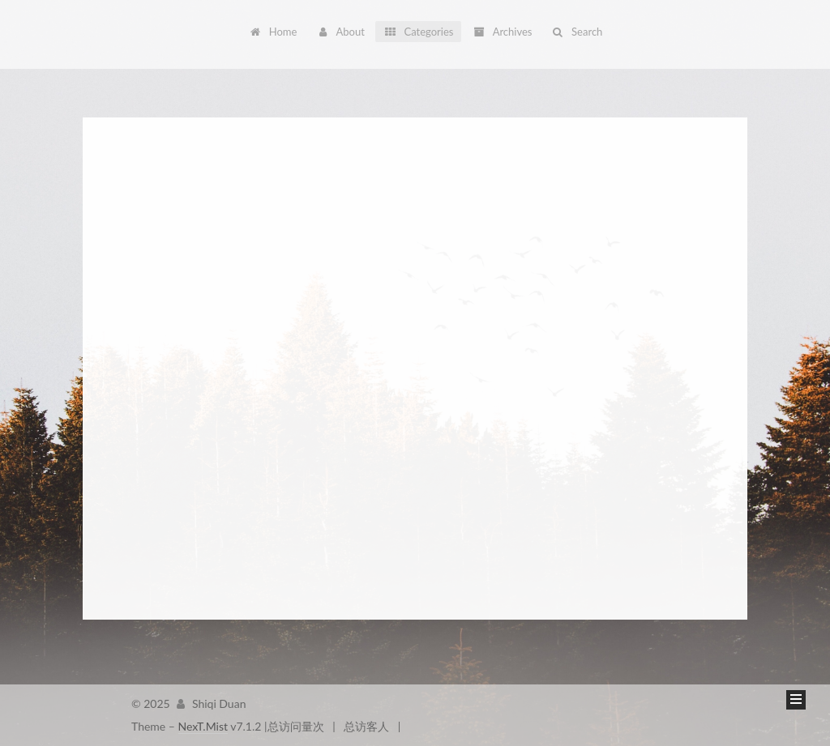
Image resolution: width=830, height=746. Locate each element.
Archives (502, 31)
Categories (418, 31)
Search (576, 31)
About (340, 31)
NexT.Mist (203, 726)
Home (273, 31)
